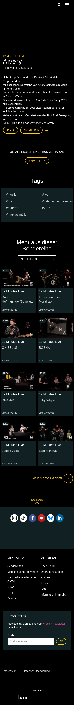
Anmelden (37, 161)
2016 (47, 208)
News (10, 587)
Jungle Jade (10, 450)
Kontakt (45, 577)
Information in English (54, 594)
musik (12, 194)
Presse (45, 583)
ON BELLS (9, 347)
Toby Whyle (47, 400)
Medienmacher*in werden (23, 571)
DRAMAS (8, 400)
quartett (13, 208)
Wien (11, 201)
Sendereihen (15, 566)
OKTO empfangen (52, 571)
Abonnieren (31, 130)
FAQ (43, 588)
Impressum (9, 670)
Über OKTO (48, 566)
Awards (12, 598)
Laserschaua (48, 450)
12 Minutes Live (14, 55)
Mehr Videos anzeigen (53, 478)
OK (61, 641)
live (46, 194)
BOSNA (44, 347)
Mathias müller (18, 214)
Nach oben (37, 502)
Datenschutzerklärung (36, 670)
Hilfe (10, 592)
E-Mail (12, 635)
